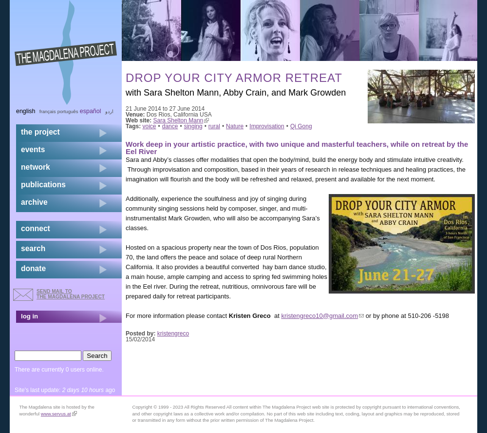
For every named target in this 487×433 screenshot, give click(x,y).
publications (43, 184)
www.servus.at (59, 413)
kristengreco (173, 333)
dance (170, 126)
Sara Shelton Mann (181, 120)
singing (193, 126)
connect (35, 228)
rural (214, 126)
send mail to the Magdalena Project (71, 294)
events (33, 149)
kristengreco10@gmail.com (322, 315)
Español (90, 111)
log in (29, 316)
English (26, 111)
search (33, 248)
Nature (235, 126)
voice (149, 126)
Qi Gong (301, 126)
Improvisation (266, 126)
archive (34, 202)
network (35, 167)
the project (40, 132)
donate (33, 268)
